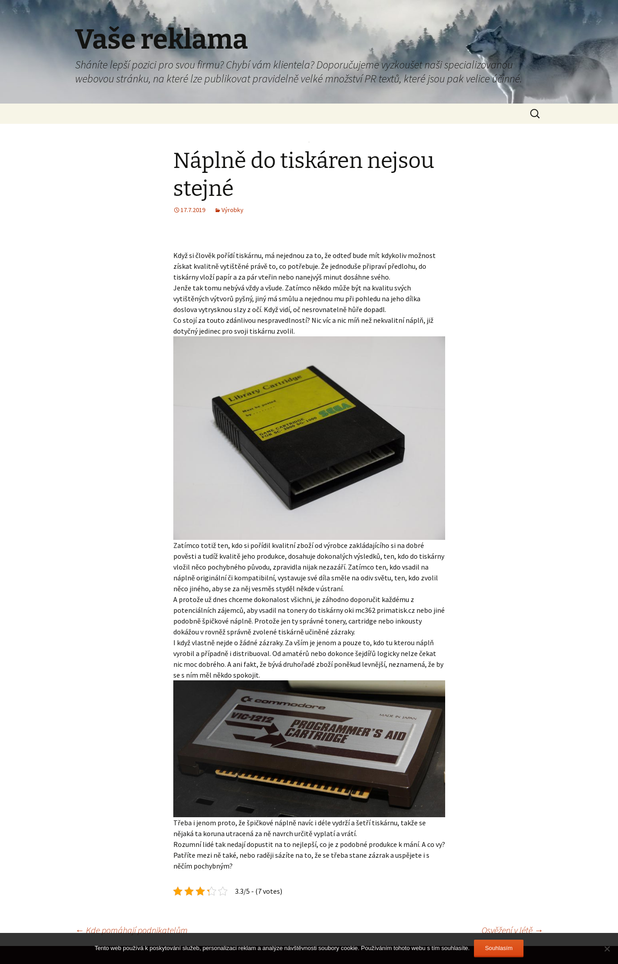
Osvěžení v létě (512, 930)
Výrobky (232, 210)
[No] (606, 948)
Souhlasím (498, 948)
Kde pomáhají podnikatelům (131, 930)
